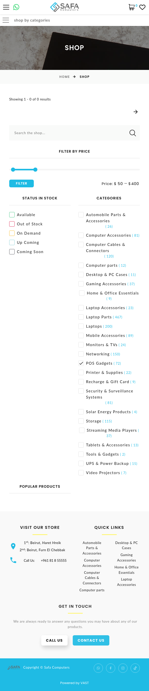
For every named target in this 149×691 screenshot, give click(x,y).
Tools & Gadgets (98, 454)
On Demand (25, 233)
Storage (90, 421)
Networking (94, 354)
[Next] (135, 112)
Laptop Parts (95, 317)
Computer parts (98, 265)
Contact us (98, 640)
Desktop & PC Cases (102, 274)
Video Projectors (99, 472)
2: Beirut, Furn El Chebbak (45, 550)
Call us (61, 640)
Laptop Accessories (101, 307)
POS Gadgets (95, 363)
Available (22, 214)
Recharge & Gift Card (103, 381)
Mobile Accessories (101, 335)
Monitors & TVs (98, 344)
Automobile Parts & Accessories (102, 217)
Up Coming (24, 242)
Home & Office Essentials (109, 293)
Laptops (90, 326)
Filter (21, 183)
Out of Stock (26, 224)
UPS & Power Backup (103, 463)
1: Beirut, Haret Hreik (44, 543)
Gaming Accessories (102, 284)
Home (64, 77)
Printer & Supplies (100, 372)
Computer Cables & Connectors (101, 247)
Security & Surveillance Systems (105, 393)
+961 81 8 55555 (56, 560)
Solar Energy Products (104, 411)
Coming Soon (26, 251)
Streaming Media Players (108, 430)
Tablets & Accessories (104, 445)
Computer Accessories (104, 235)
